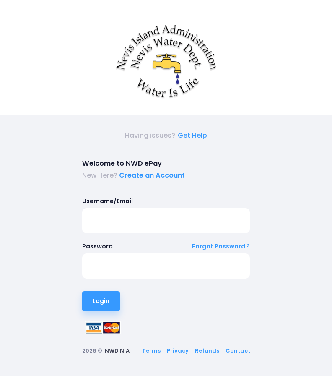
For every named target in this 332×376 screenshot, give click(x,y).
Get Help (192, 135)
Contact (238, 351)
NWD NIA (117, 351)
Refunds (207, 351)
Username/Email (107, 201)
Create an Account (152, 175)
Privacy (178, 351)
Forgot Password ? (221, 246)
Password (97, 246)
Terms (151, 351)
